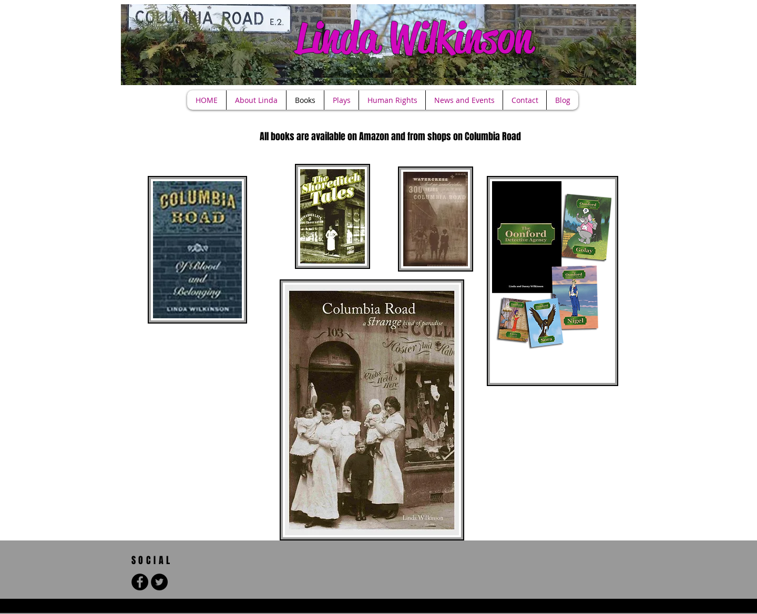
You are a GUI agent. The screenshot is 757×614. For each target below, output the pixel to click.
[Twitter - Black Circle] (159, 582)
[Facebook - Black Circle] (139, 582)
